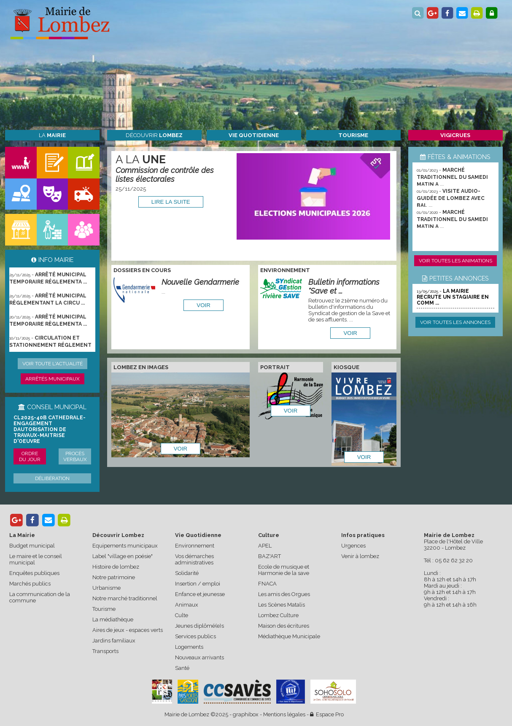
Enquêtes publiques (34, 573)
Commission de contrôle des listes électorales (165, 175)
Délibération (52, 478)
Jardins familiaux (113, 640)
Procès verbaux (75, 456)
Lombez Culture (278, 615)
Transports (105, 651)
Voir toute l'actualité (52, 364)
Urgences (353, 545)
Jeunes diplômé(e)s (199, 626)
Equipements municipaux (125, 545)
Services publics (195, 636)
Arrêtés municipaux (52, 379)
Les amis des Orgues (284, 594)
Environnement (194, 545)
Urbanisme (106, 588)
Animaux (186, 605)
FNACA (267, 583)
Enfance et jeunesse (200, 594)
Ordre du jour (29, 456)
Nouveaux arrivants (199, 657)
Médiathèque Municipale (289, 636)
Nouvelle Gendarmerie (200, 282)
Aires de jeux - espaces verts (127, 630)
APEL (265, 545)
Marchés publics (30, 583)
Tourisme (104, 609)
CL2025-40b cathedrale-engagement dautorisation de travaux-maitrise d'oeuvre (49, 429)
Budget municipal (32, 545)
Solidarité (187, 573)
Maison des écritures (283, 626)
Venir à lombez (360, 556)
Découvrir (154, 135)
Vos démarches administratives (194, 559)
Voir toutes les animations (455, 261)
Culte (181, 615)
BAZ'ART (269, 556)
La (52, 135)
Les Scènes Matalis (281, 605)
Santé (182, 668)
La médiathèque (112, 619)
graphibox (246, 714)
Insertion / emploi (197, 583)
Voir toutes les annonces (455, 322)
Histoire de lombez (115, 567)
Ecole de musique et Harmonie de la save (283, 570)
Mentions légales (284, 714)
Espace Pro (327, 714)
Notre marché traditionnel (124, 598)
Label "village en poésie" (122, 556)
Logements (189, 647)
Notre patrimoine (113, 577)
